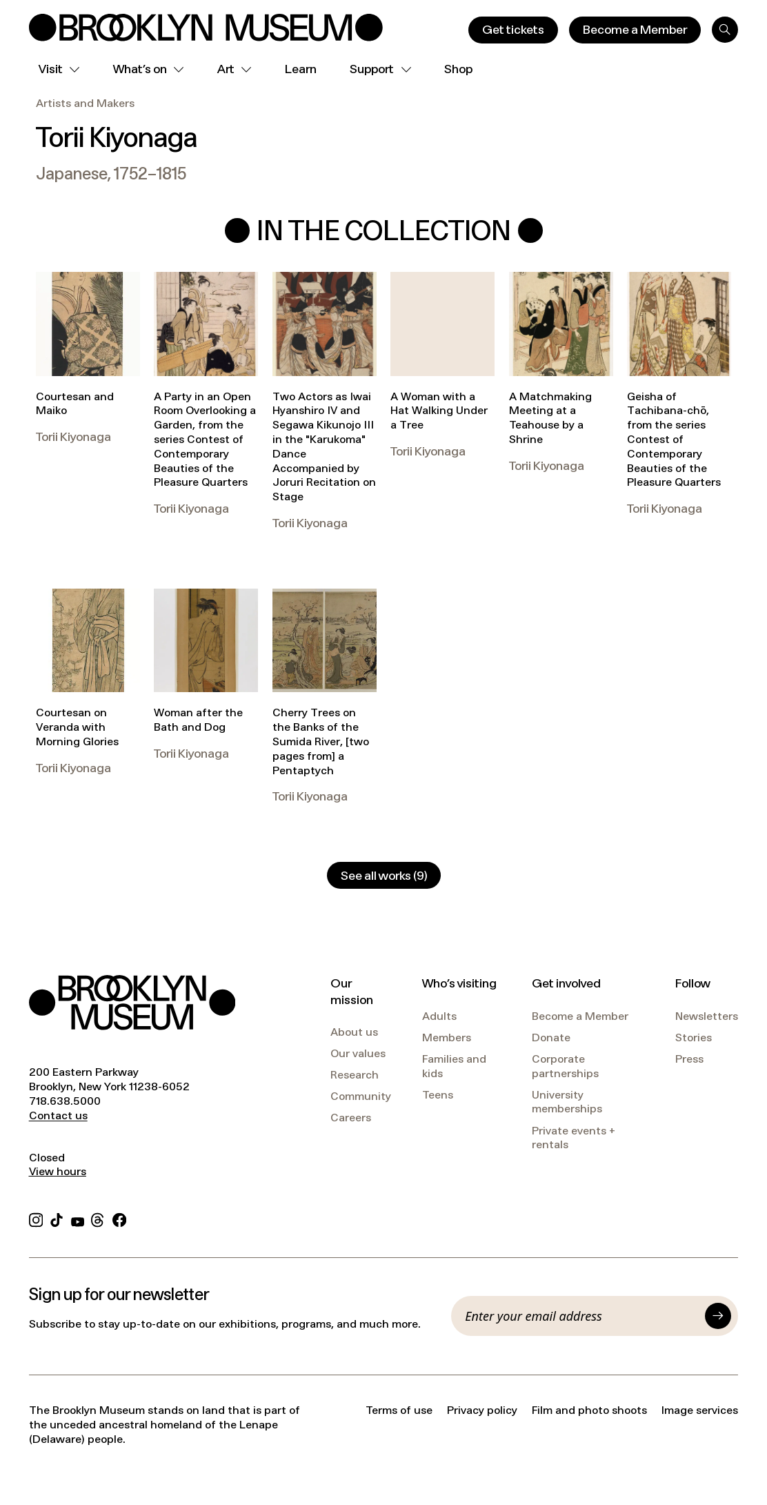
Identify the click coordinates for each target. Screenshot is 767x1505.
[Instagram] (36, 1218)
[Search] (725, 30)
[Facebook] (119, 1218)
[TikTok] (56, 1218)
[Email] (581, 1316)
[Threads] (98, 1218)
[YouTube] (77, 1218)
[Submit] (718, 1316)
